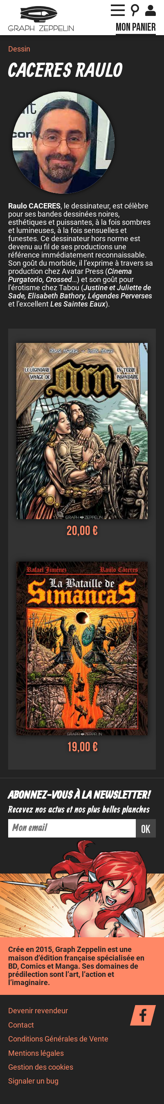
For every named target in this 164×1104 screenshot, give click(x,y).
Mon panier (136, 27)
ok (146, 829)
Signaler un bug (33, 1081)
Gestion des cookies (40, 1067)
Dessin (19, 49)
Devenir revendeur (38, 1011)
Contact (21, 1025)
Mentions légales (36, 1053)
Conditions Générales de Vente (58, 1039)
